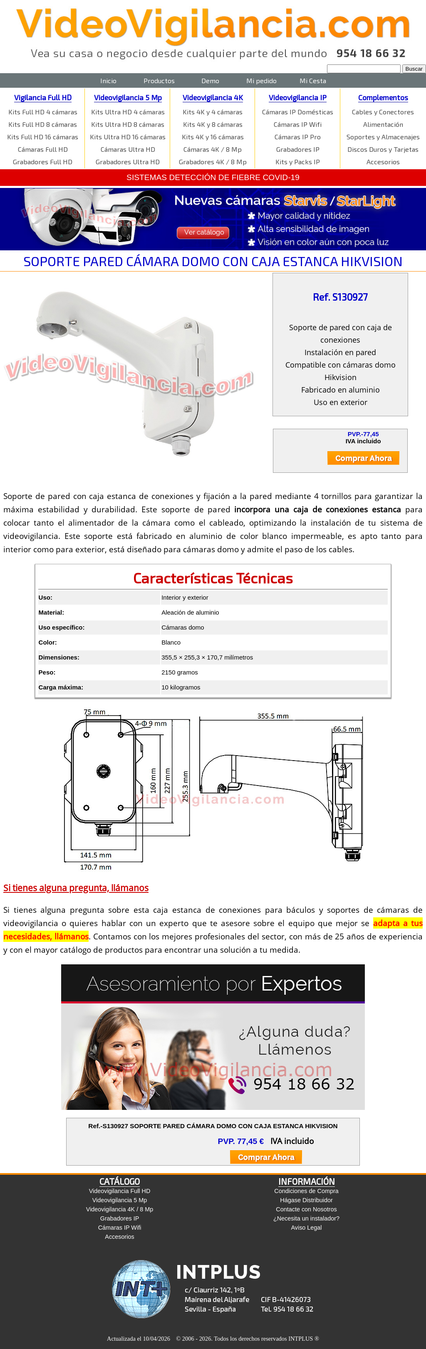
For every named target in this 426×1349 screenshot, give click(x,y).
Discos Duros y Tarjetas (383, 149)
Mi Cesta (313, 80)
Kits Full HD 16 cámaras (42, 137)
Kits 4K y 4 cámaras (213, 112)
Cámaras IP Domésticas (297, 112)
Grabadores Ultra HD (128, 162)
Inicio (108, 80)
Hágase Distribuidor (306, 1200)
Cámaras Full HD (43, 149)
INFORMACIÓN (306, 1181)
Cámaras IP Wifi (298, 124)
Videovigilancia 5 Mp (128, 97)
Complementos (383, 97)
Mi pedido (261, 80)
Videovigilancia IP (298, 97)
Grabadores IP (298, 149)
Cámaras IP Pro (298, 137)
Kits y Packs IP (297, 162)
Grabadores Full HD (42, 162)
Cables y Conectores (383, 112)
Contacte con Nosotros (306, 1209)
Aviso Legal (306, 1227)
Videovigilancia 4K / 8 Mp (119, 1209)
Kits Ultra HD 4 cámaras (128, 112)
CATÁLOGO (119, 1181)
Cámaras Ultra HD (128, 149)
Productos (159, 80)
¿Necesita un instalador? (306, 1218)
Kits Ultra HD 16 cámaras (128, 137)
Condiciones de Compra (306, 1191)
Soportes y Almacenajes (383, 137)
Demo (210, 80)
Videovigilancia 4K (213, 97)
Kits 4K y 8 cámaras (213, 124)
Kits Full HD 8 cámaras (42, 124)
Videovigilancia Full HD (120, 1191)
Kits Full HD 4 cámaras (42, 112)
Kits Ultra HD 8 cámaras (127, 124)
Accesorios (383, 162)
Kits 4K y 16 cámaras (213, 137)
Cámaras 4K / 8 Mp (212, 149)
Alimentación (383, 124)
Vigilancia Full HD (43, 97)
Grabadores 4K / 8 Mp (213, 162)
